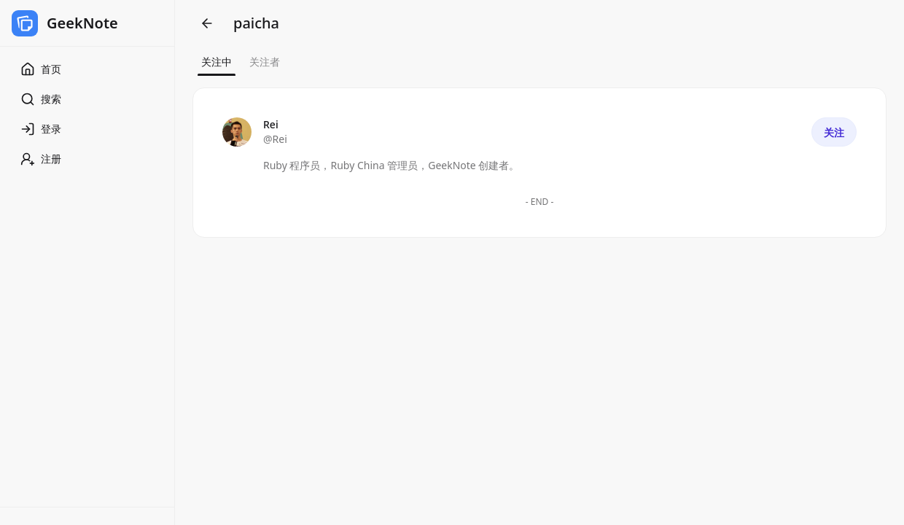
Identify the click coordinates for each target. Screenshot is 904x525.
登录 (40, 129)
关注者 (264, 62)
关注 (834, 132)
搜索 (40, 99)
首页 (40, 69)
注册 (40, 159)
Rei (270, 124)
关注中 (216, 62)
